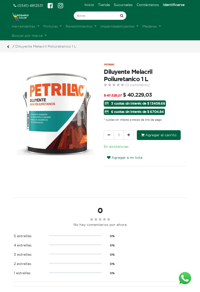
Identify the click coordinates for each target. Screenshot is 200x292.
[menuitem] (89, 5)
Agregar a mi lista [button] (124, 158)
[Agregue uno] (129, 135)
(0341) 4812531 (28, 6)
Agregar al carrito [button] (158, 135)
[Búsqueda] (121, 16)
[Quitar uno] (109, 135)
